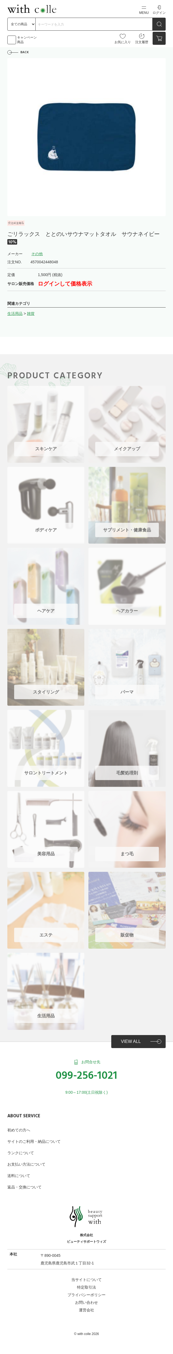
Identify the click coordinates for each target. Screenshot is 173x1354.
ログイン (159, 10)
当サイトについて (86, 1279)
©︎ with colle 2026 (86, 1334)
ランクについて (20, 1153)
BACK (24, 52)
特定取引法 (86, 1287)
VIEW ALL (131, 1041)
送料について (18, 1175)
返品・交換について (24, 1187)
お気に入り (123, 38)
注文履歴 (141, 38)
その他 (37, 254)
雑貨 (31, 313)
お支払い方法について (26, 1164)
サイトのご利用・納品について (34, 1141)
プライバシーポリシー (86, 1295)
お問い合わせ (86, 1302)
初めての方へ (18, 1130)
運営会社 (86, 1310)
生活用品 (15, 313)
